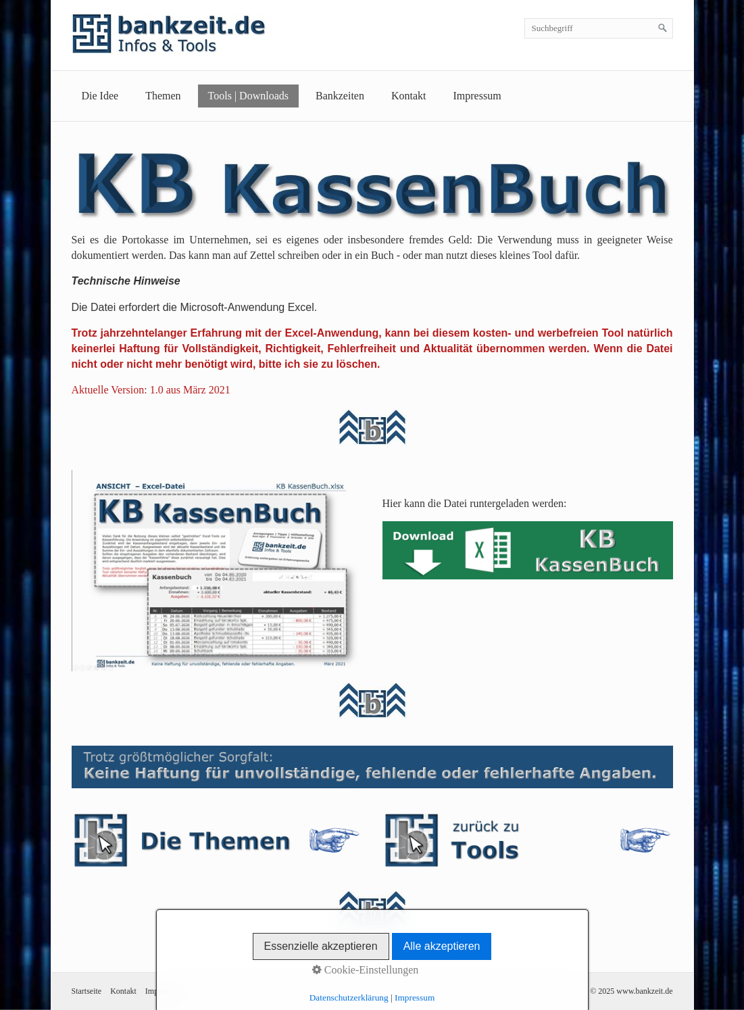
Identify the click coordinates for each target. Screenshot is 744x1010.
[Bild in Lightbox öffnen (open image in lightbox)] (217, 570)
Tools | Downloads (248, 95)
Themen (162, 95)
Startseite (87, 991)
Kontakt (408, 95)
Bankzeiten (340, 95)
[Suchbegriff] (598, 28)
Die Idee (100, 95)
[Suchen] (662, 28)
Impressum (477, 95)
